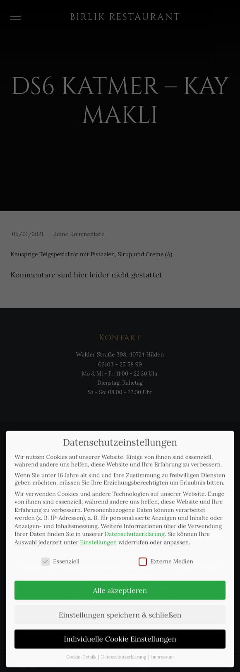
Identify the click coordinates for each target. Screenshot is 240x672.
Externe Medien (166, 550)
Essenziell (60, 550)
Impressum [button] (162, 646)
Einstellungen (98, 531)
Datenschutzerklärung (135, 523)
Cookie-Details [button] (81, 646)
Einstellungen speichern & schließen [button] (120, 603)
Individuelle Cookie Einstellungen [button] (120, 628)
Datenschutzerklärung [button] (124, 646)
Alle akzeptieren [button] (120, 579)
